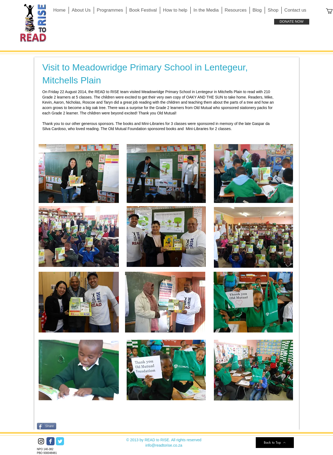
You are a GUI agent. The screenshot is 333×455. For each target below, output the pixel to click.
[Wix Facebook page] (50, 441)
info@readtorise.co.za (163, 445)
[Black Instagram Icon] (41, 441)
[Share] (46, 426)
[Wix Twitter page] (60, 441)
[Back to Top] (275, 442)
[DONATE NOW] (291, 22)
